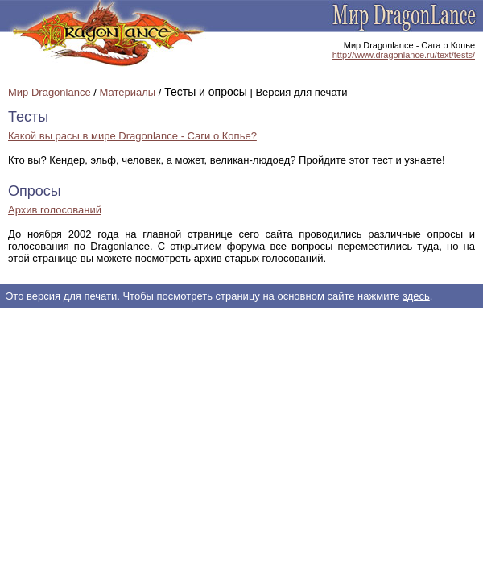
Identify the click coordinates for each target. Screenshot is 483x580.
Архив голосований (54, 210)
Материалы (128, 92)
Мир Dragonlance (49, 92)
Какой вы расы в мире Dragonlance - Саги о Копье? (132, 136)
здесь (416, 296)
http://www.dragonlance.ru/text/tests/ (403, 55)
